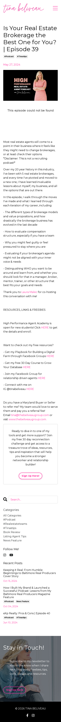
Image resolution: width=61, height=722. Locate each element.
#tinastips (22, 56)
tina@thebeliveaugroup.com (30, 415)
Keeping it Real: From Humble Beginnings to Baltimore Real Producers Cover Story (29, 573)
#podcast (9, 56)
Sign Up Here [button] (14, 689)
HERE (45, 327)
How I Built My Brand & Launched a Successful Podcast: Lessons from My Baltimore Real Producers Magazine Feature (27, 592)
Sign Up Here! (30, 475)
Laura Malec (29, 292)
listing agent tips (14, 536)
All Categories (12, 515)
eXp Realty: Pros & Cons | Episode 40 (26, 613)
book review (11, 532)
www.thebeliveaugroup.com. (28, 419)
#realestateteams (15, 523)
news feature (12, 540)
